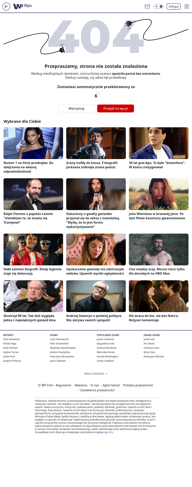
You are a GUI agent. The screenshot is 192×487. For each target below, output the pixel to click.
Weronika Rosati (106, 352)
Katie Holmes (10, 348)
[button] (187, 6)
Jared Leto (149, 339)
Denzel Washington (107, 356)
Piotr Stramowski (59, 343)
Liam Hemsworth (59, 339)
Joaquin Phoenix (12, 360)
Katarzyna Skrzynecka (62, 356)
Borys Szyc (149, 352)
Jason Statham (58, 360)
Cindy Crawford (105, 360)
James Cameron (105, 339)
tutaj (110, 432)
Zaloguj (173, 6)
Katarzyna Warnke (154, 356)
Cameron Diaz (151, 348)
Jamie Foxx (9, 356)
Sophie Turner (11, 352)
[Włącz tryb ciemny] (158, 6)
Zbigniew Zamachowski (63, 348)
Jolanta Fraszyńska (60, 352)
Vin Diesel (149, 343)
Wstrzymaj (76, 108)
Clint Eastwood (11, 339)
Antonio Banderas (107, 348)
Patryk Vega (9, 343)
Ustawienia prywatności (96, 390)
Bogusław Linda (105, 343)
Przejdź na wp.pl (115, 108)
